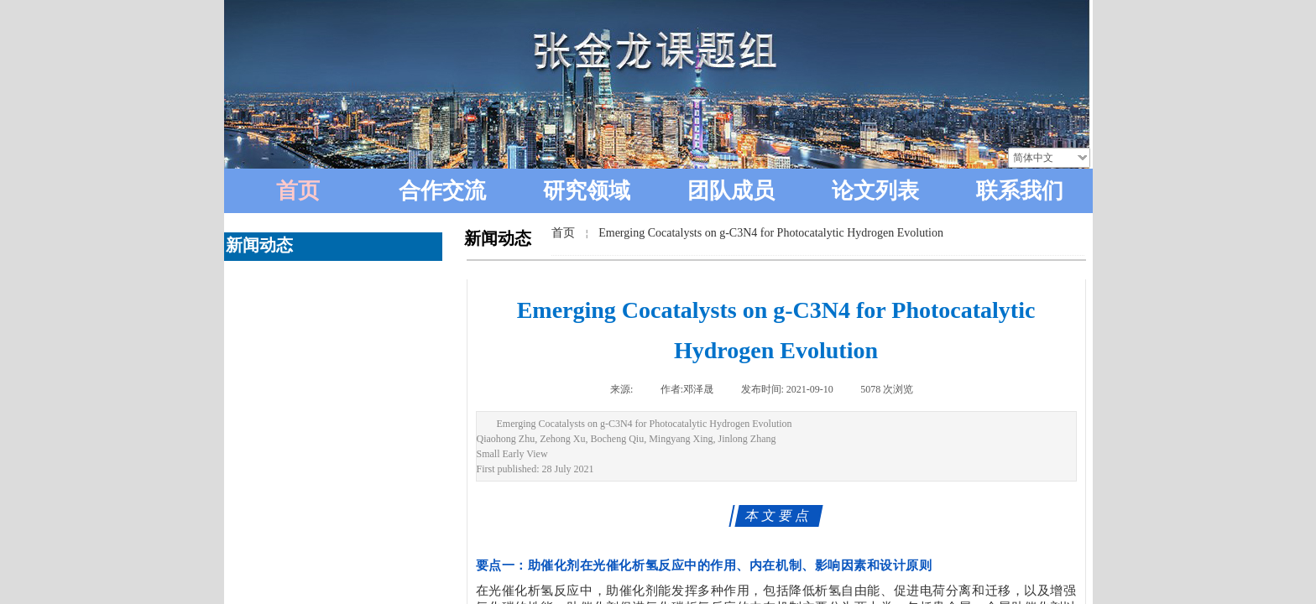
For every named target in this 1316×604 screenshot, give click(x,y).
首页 (563, 232)
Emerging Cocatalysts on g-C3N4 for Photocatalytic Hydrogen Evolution (770, 232)
